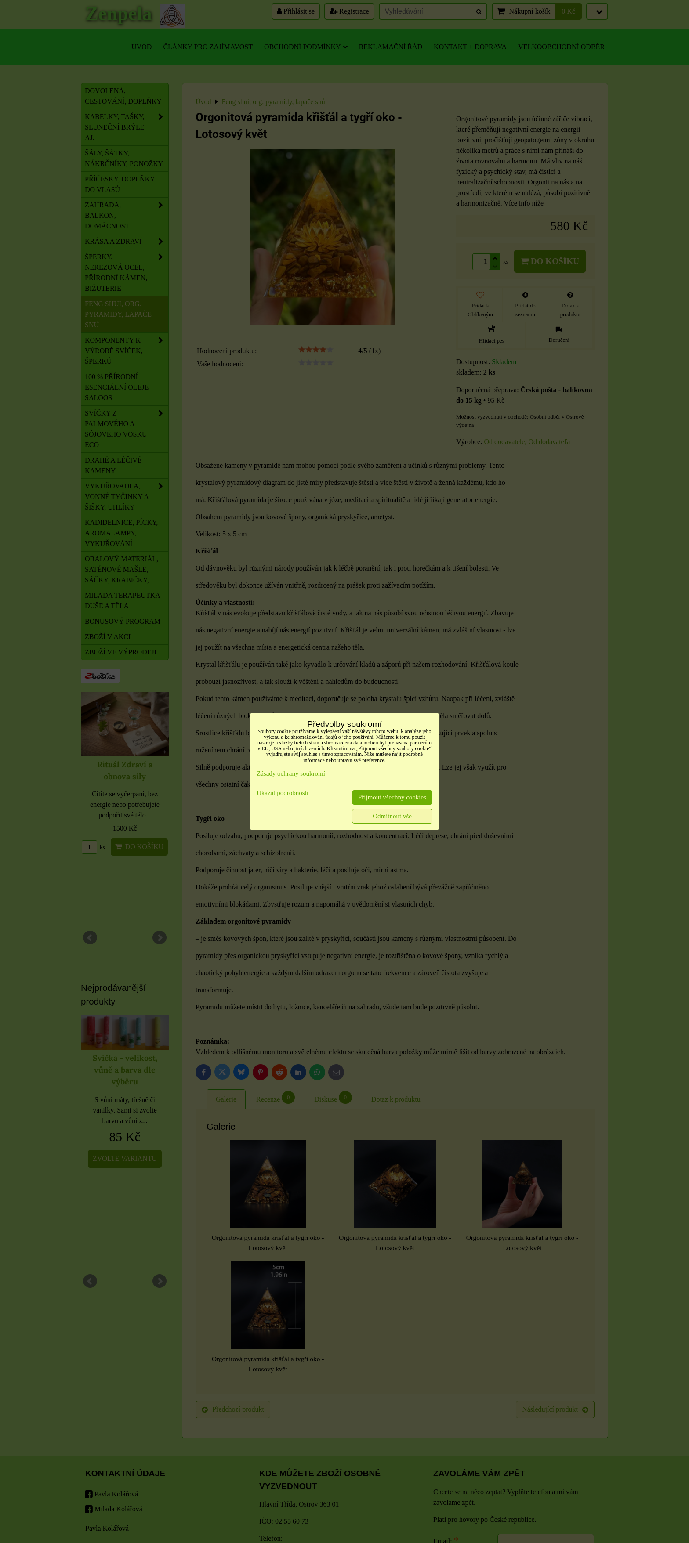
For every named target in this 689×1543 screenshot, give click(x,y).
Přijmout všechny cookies (392, 797)
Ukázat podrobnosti (282, 792)
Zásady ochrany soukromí (291, 773)
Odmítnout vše (392, 816)
